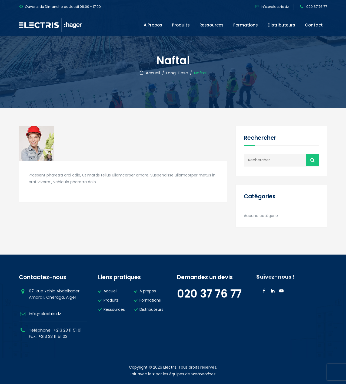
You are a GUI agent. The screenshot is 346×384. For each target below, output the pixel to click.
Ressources (211, 25)
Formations (245, 25)
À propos (153, 25)
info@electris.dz (275, 6)
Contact (314, 25)
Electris (170, 367)
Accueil (149, 73)
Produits (181, 25)
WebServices (203, 374)
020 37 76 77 (316, 6)
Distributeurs (281, 25)
